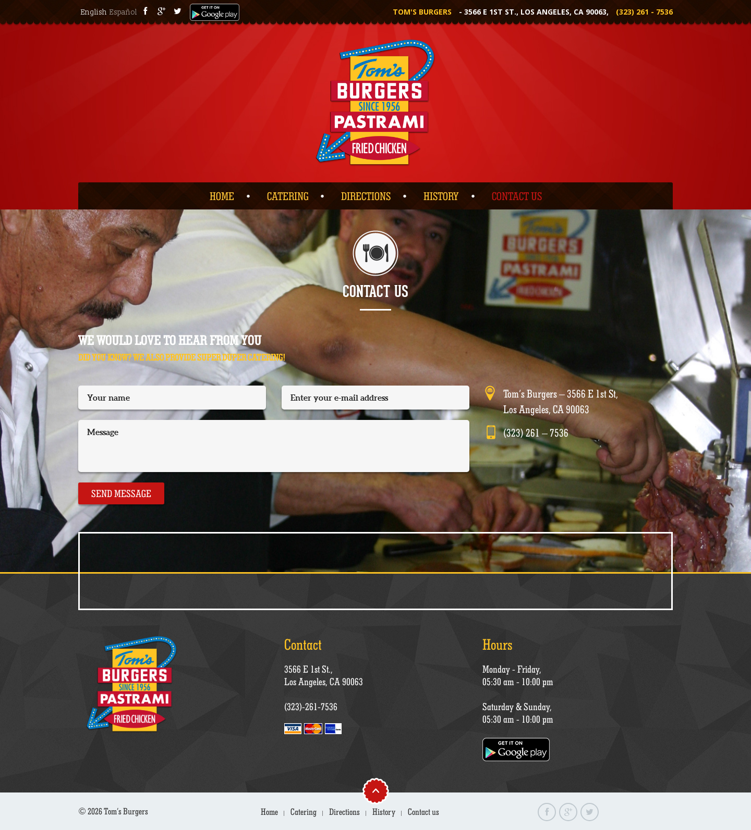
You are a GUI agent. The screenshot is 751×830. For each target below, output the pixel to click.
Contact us (517, 196)
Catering (287, 196)
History (441, 196)
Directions (366, 196)
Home (222, 196)
